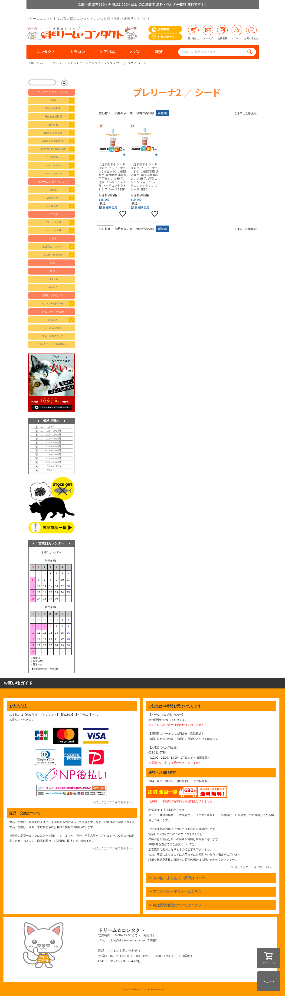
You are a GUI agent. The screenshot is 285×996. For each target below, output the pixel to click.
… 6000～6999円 (48, 450)
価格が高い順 (145, 113)
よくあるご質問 (53, 328)
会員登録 (222, 32)
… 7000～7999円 (48, 454)
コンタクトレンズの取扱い (53, 344)
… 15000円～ (46, 470)
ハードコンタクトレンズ (96, 63)
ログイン (237, 32)
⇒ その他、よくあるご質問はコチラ (176, 878)
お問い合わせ (251, 32)
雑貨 (159, 52)
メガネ (135, 52)
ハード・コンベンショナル (58, 63)
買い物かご (193, 32)
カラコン (77, 52)
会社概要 (160, 29)
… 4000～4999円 (48, 442)
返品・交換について (52, 336)
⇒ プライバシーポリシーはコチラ (175, 891)
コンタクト (45, 52)
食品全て (52, 287)
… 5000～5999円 (48, 446)
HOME (32, 63)
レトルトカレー (53, 279)
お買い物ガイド (165, 37)
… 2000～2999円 (48, 434)
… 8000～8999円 (48, 458)
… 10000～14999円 (49, 466)
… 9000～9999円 (48, 462)
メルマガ (208, 32)
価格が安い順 (124, 113)
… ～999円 (45, 426)
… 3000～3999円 (48, 438)
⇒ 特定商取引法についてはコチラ (175, 905)
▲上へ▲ (269, 981)
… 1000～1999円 (48, 430)
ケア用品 (107, 52)
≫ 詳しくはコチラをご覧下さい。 (113, 802)
